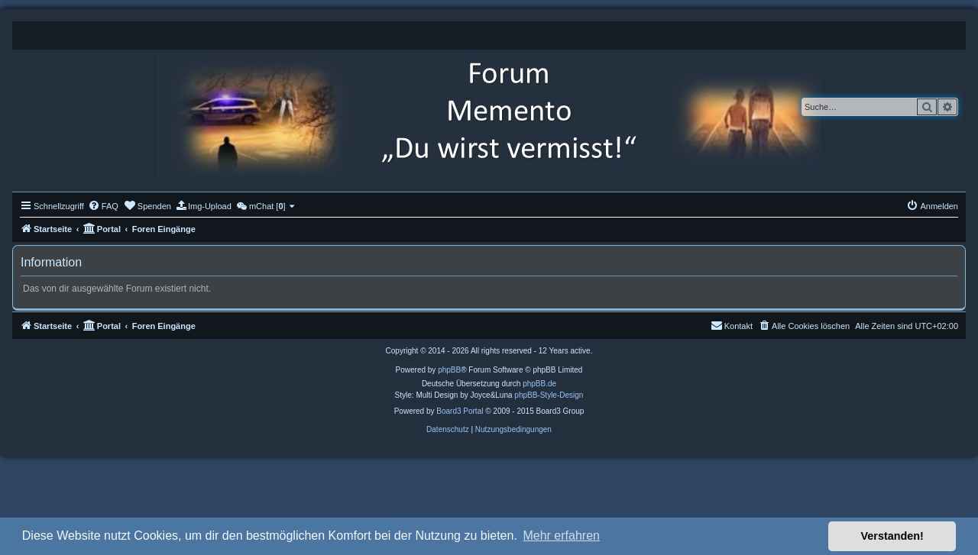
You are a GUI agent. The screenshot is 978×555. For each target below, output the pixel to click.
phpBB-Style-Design (548, 395)
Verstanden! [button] (892, 536)
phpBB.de (539, 383)
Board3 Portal (459, 411)
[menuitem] (103, 206)
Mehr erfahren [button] (561, 535)
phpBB (449, 370)
